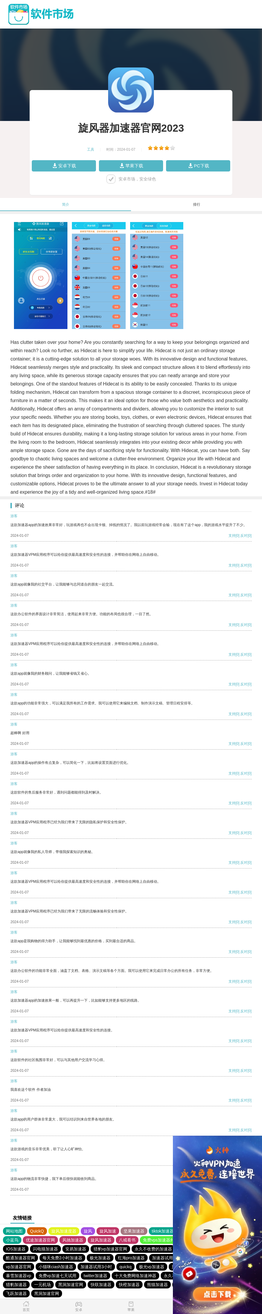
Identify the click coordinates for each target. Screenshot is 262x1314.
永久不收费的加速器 (153, 1249)
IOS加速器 (16, 1249)
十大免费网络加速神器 (135, 1275)
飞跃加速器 (16, 1293)
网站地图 (14, 1231)
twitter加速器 (95, 1275)
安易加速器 (75, 1249)
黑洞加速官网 (70, 1284)
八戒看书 (127, 1240)
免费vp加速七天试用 (57, 1275)
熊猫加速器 (157, 1284)
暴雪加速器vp (18, 1275)
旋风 (88, 1231)
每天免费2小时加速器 (62, 1257)
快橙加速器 (129, 1284)
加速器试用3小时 (96, 1266)
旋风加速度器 (63, 1231)
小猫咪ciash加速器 (56, 1266)
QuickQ (37, 1231)
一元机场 (42, 1284)
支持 (232, 536)
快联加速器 (101, 1284)
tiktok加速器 (163, 1231)
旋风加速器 (101, 1240)
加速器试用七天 (166, 1257)
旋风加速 (108, 1231)
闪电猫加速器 (45, 1249)
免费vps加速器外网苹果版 (167, 1240)
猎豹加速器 (16, 1284)
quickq (125, 1266)
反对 (243, 536)
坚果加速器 (134, 1231)
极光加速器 (100, 1257)
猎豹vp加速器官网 (110, 1249)
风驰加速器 (72, 1240)
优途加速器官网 (40, 1240)
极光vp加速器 (151, 1266)
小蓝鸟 (12, 1240)
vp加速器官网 (18, 1266)
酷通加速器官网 (20, 1257)
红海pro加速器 (131, 1257)
